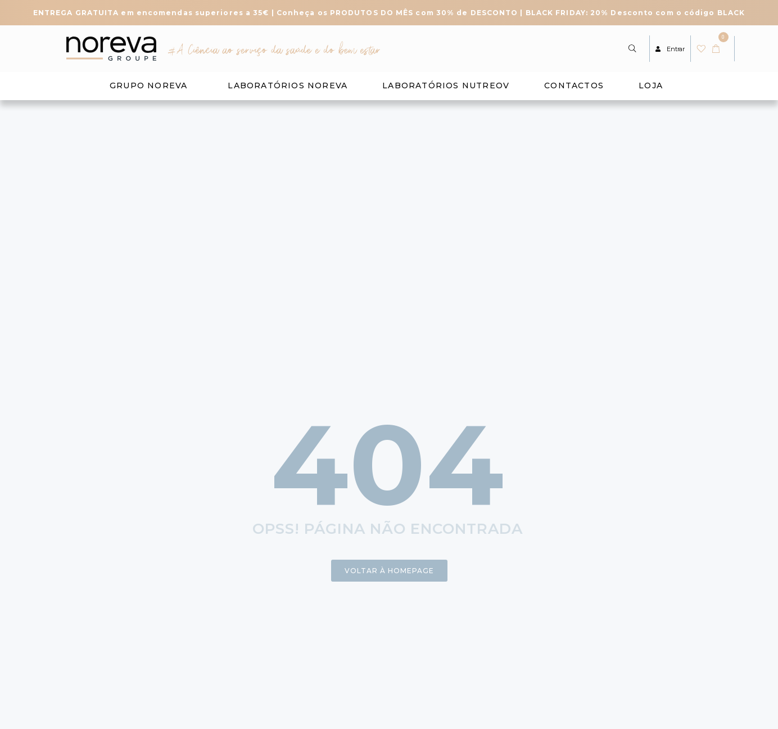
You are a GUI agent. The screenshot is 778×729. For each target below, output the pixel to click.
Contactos (574, 85)
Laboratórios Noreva (287, 85)
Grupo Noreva (148, 85)
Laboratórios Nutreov (445, 85)
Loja (651, 85)
